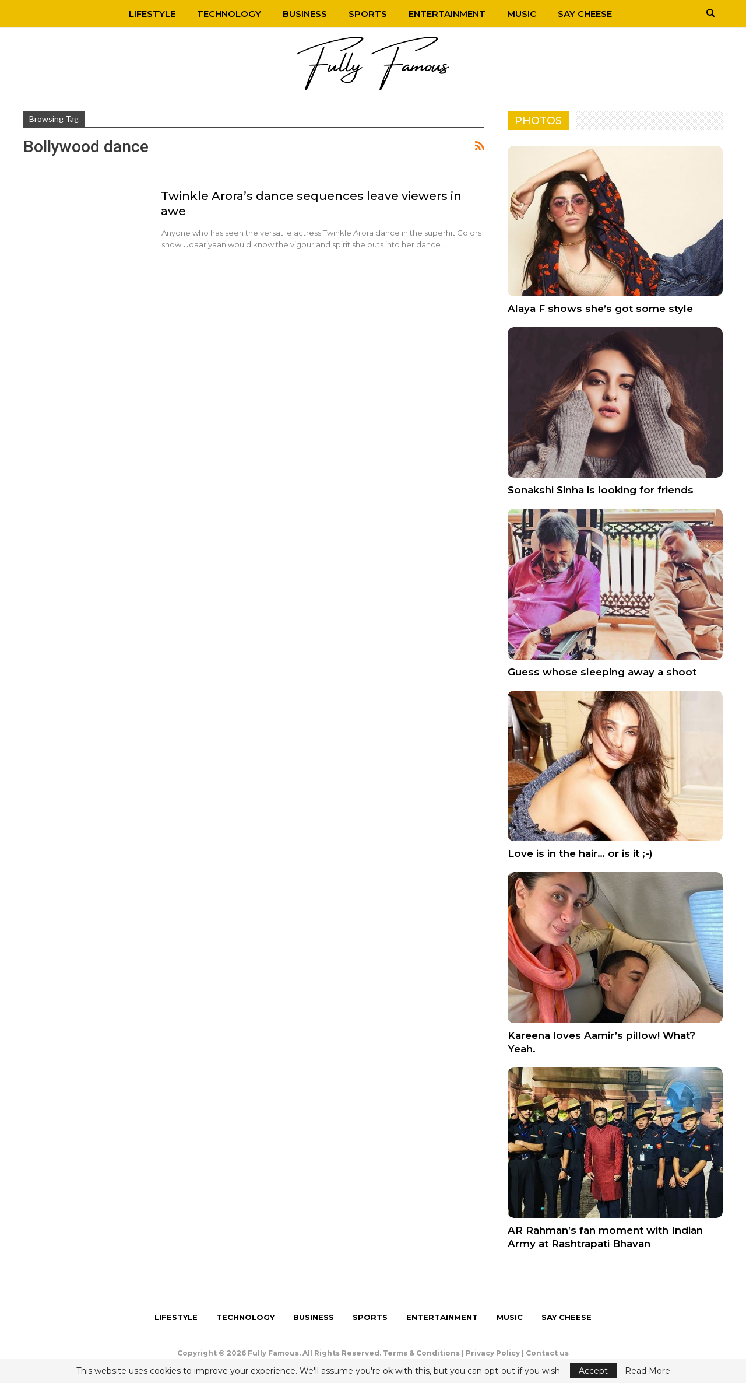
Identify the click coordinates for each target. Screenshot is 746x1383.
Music (521, 13)
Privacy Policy (493, 1353)
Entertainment (447, 13)
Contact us (547, 1353)
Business (305, 13)
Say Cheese (585, 13)
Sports (368, 13)
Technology (229, 13)
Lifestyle (152, 13)
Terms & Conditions (421, 1353)
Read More (647, 1371)
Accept (593, 1371)
